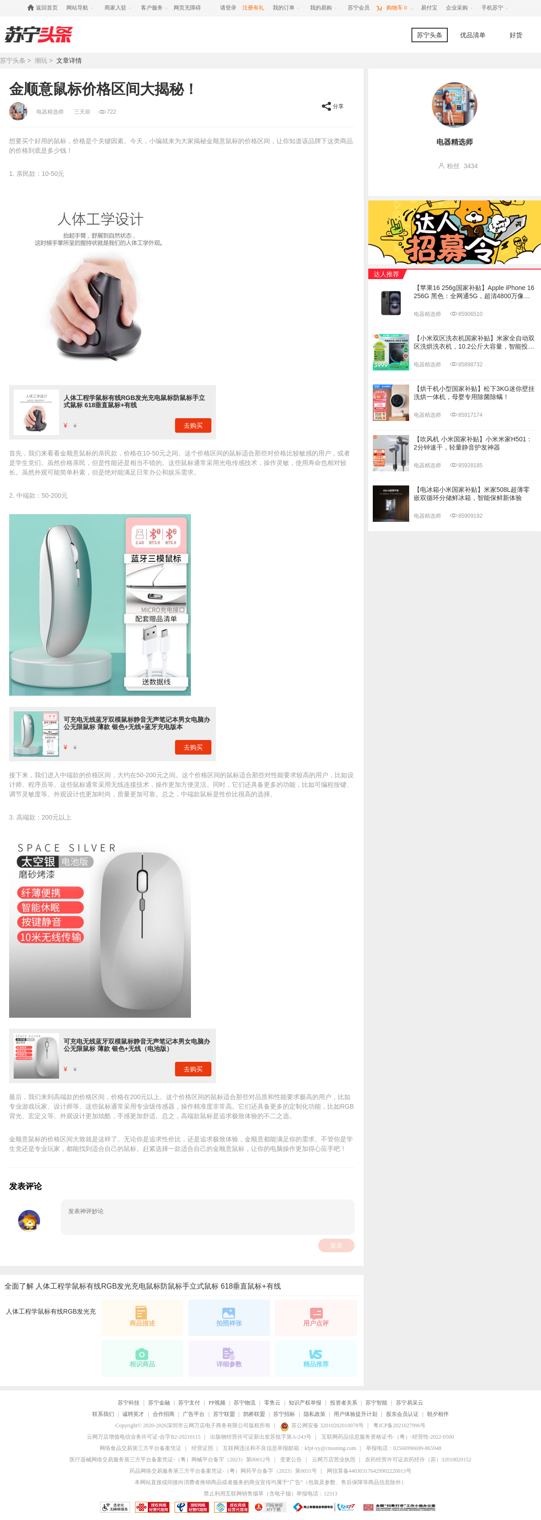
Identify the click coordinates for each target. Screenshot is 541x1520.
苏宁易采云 (409, 1403)
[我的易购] (324, 8)
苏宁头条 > (17, 60)
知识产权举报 (305, 1403)
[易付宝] (429, 8)
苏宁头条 (429, 35)
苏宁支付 (189, 1403)
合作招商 (164, 1414)
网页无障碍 (187, 8)
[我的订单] (287, 8)
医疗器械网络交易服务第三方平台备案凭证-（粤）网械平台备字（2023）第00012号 (170, 1459)
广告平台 (194, 1414)
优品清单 (473, 35)
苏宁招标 (284, 1414)
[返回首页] (44, 8)
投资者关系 (343, 1403)
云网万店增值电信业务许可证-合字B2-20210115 (143, 1437)
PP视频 (217, 1403)
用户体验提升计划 (355, 1414)
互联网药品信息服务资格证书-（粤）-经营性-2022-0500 (387, 1437)
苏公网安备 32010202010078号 (322, 1425)
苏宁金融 (159, 1403)
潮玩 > (45, 60)
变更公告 (291, 1459)
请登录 (228, 8)
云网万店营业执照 (334, 1459)
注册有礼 (253, 8)
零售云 (272, 1403)
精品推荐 (316, 1357)
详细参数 (229, 1357)
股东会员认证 (402, 1414)
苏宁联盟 (224, 1414)
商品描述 (142, 1316)
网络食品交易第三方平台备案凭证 (140, 1448)
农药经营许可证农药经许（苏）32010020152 (418, 1459)
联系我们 (103, 1414)
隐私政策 (315, 1414)
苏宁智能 (376, 1403)
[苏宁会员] (358, 8)
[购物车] (395, 8)
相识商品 (142, 1357)
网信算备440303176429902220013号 (369, 1471)
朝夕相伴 (438, 1414)
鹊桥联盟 (254, 1414)
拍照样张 (229, 1316)
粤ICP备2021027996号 (399, 1425)
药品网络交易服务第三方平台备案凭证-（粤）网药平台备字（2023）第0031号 (223, 1471)
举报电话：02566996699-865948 (403, 1448)
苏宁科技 (129, 1403)
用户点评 (316, 1316)
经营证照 (202, 1448)
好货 (516, 35)
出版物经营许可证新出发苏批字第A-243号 (260, 1437)
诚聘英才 (133, 1414)
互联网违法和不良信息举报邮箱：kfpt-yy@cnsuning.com (289, 1448)
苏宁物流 (244, 1403)
